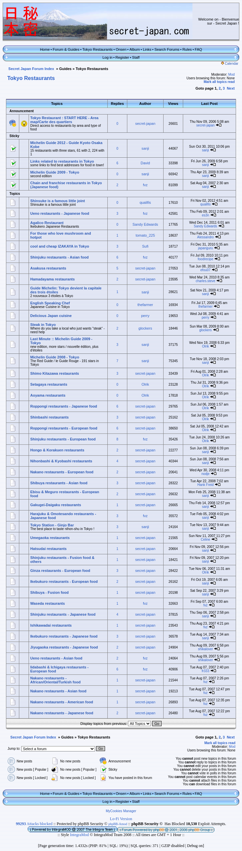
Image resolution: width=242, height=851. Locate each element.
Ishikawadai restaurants (51, 625)
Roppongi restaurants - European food (63, 428)
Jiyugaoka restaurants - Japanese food (64, 647)
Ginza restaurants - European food (60, 571)
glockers (145, 328)
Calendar (229, 63)
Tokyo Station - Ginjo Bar (52, 525)
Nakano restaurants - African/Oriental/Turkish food (55, 680)
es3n (205, 215)
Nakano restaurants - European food (61, 472)
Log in (107, 57)
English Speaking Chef (50, 303)
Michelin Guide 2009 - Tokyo (54, 172)
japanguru (205, 248)
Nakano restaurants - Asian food (58, 691)
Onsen (121, 49)
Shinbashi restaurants (49, 417)
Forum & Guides (66, 49)
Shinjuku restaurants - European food (63, 439)
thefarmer (145, 305)
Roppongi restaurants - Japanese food (63, 406)
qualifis (145, 202)
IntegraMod (80, 834)
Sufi (145, 246)
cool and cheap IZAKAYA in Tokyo (59, 246)
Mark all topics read (219, 82)
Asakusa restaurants (48, 268)
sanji (145, 148)
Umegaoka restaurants (50, 538)
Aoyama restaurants (47, 395)
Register (122, 57)
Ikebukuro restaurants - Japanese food (63, 636)
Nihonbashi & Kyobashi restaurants (61, 461)
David (145, 163)
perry (145, 316)
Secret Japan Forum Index (31, 69)
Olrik (205, 346)
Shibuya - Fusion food (49, 592)
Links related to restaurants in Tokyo (62, 161)
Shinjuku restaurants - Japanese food (62, 614)
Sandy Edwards (145, 224)
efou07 (205, 270)
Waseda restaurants (47, 603)
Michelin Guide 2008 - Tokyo (54, 357)
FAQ (198, 49)
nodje (205, 474)
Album (134, 49)
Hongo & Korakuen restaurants (57, 450)
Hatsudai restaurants (48, 549)
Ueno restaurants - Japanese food (59, 213)
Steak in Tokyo (43, 325)
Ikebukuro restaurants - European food (64, 581)
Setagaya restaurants (48, 384)
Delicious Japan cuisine (51, 316)
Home (45, 49)
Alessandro (205, 237)
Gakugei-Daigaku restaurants (55, 505)
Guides (65, 69)
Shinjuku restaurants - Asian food (59, 257)
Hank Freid (205, 485)
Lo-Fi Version (121, 818)
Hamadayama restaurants (52, 279)
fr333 (205, 671)
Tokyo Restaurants (97, 49)
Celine (205, 539)
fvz (145, 185)
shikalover (205, 649)
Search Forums (166, 49)
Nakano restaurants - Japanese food (61, 713)
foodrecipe (205, 259)
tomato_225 (145, 235)
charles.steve (205, 281)
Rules (187, 49)
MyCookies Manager (121, 811)
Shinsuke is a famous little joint (57, 201)
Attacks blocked (34, 823)
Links (147, 49)
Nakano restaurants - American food (61, 702)
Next (231, 88)
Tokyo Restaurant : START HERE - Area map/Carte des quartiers (64, 120)
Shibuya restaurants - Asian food (58, 483)
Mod (231, 74)
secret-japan (145, 123)
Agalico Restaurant (46, 223)
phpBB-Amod (117, 824)
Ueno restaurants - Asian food (56, 658)
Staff (135, 57)
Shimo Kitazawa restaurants (54, 373)
